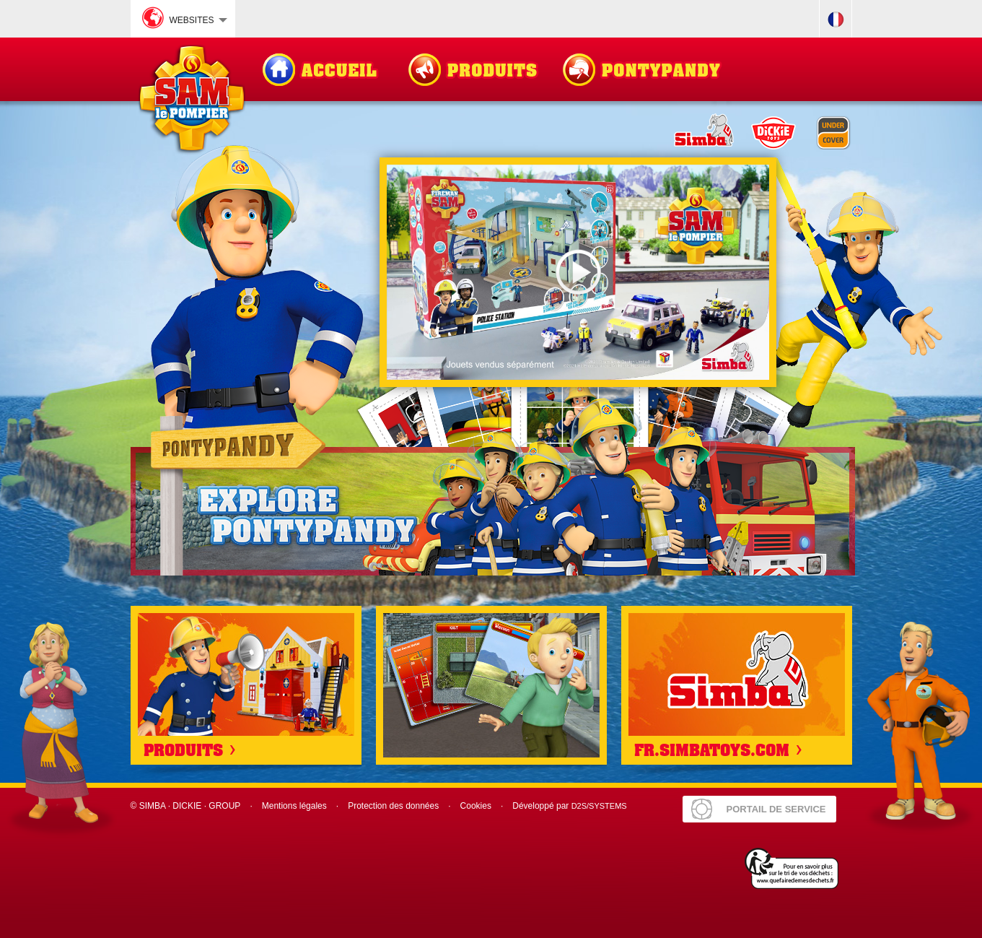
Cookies (475, 806)
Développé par (569, 806)
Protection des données (393, 806)
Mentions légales (294, 806)
